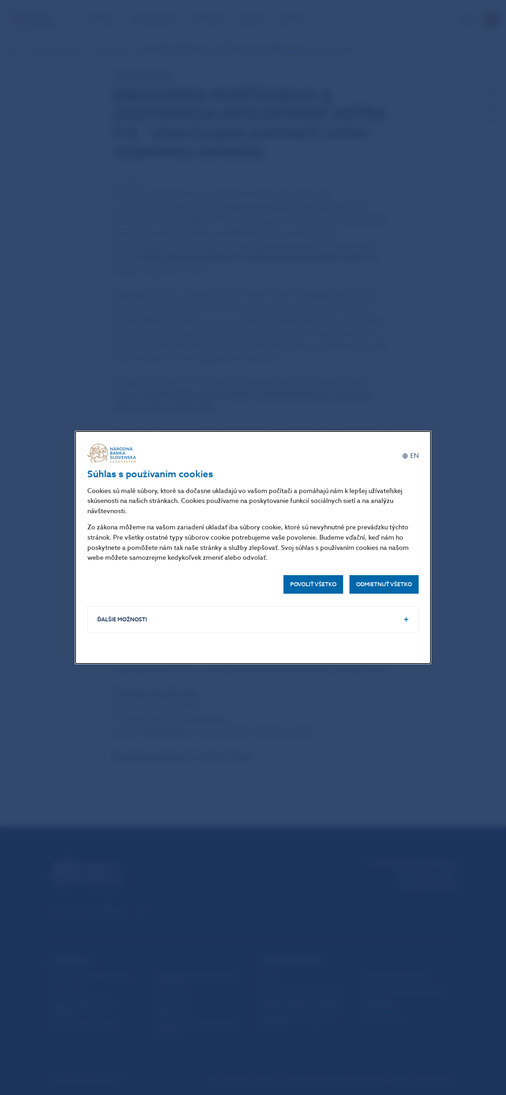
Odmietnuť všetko (384, 584)
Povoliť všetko (313, 584)
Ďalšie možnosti (122, 619)
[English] (410, 456)
